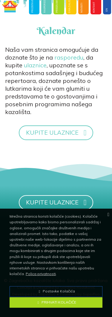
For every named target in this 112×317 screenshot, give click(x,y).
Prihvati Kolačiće (56, 302)
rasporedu (68, 57)
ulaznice (35, 65)
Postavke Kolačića (56, 291)
